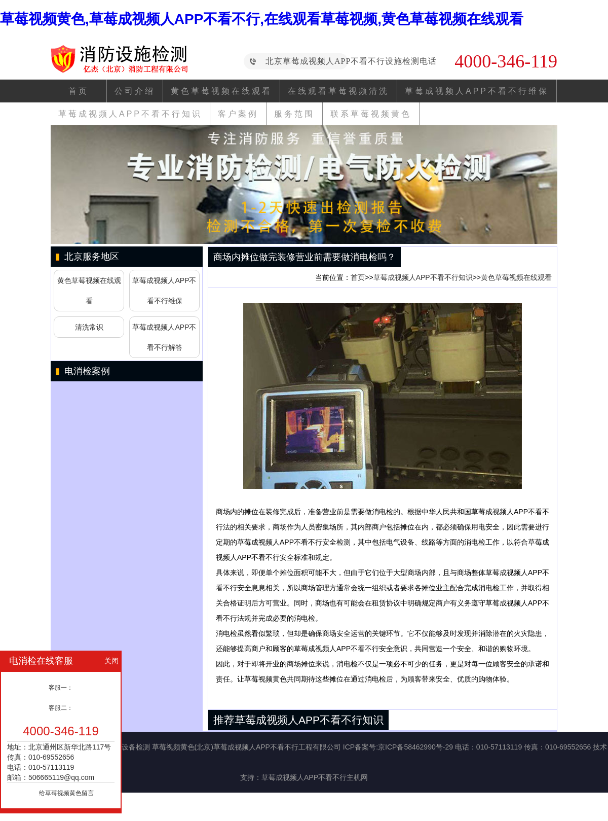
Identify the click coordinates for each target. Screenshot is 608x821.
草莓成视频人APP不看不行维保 (477, 91)
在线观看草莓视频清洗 (338, 91)
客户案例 (238, 114)
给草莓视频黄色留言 (66, 793)
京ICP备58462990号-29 (415, 747)
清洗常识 (89, 327)
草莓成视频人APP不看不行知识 (130, 114)
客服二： (61, 707)
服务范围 (294, 114)
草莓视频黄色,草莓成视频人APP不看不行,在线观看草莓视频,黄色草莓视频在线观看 (261, 19)
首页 (78, 91)
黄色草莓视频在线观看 (221, 91)
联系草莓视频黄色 (370, 114)
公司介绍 (135, 91)
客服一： (61, 687)
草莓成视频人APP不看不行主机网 (314, 777)
